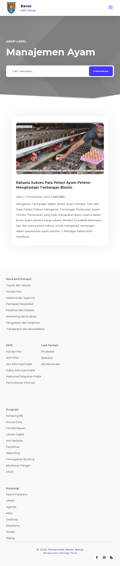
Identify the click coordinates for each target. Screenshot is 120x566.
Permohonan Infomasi (20, 382)
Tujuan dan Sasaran (18, 285)
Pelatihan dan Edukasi (20, 310)
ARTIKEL (59, 196)
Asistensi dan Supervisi (20, 297)
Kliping (10, 538)
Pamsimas (12, 446)
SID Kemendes (50, 364)
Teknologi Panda (68, 553)
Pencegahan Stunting (20, 459)
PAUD (10, 471)
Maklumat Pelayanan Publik (23, 376)
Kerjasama (12, 525)
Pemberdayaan (16, 428)
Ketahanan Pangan (18, 465)
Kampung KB (14, 415)
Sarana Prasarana (16, 494)
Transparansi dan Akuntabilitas (25, 329)
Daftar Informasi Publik (20, 370)
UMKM (10, 500)
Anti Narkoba (14, 440)
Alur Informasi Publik (19, 364)
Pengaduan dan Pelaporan (23, 322)
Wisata (10, 531)
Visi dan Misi (13, 291)
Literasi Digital (15, 434)
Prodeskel (47, 351)
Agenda (11, 507)
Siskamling (13, 453)
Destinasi (12, 519)
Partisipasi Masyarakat (20, 303)
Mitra (9, 513)
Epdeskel (47, 357)
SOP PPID (12, 357)
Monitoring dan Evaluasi (21, 316)
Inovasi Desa (14, 422)
